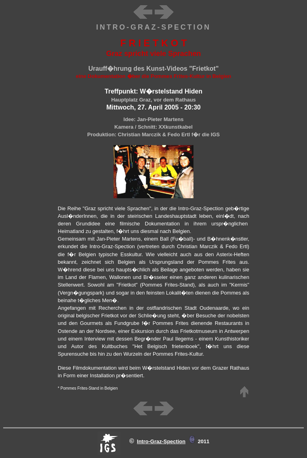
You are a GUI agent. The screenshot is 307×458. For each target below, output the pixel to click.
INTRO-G (117, 27)
